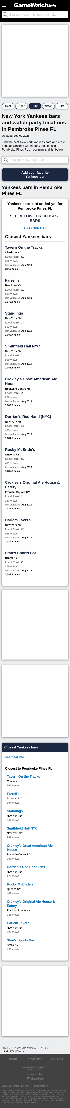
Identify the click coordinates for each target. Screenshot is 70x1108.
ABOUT (12, 1059)
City (35, 105)
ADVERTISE (35, 1059)
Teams (6, 1048)
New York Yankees (25, 1048)
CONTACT (57, 1059)
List (61, 105)
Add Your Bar (34, 228)
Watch (48, 105)
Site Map (6, 1086)
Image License (22, 1086)
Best (8, 105)
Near (22, 105)
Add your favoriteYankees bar (35, 174)
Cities (44, 1048)
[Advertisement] (35, 61)
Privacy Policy (40, 1086)
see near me (14, 757)
